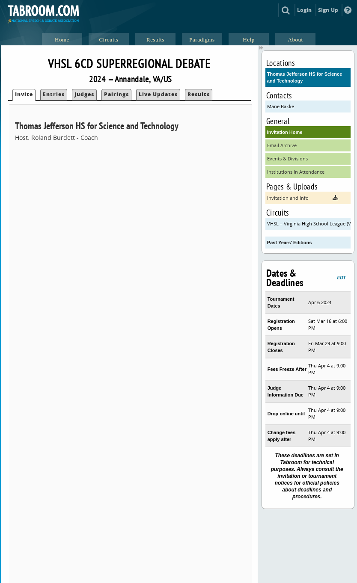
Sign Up (328, 10)
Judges (84, 94)
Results (198, 94)
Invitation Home (285, 132)
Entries (54, 94)
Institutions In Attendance (295, 172)
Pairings (116, 94)
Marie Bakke (280, 106)
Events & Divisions (287, 158)
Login (304, 10)
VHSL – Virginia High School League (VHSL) (309, 223)
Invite (24, 94)
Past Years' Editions (289, 242)
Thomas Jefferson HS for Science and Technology (304, 77)
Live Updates (158, 94)
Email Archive (282, 145)
